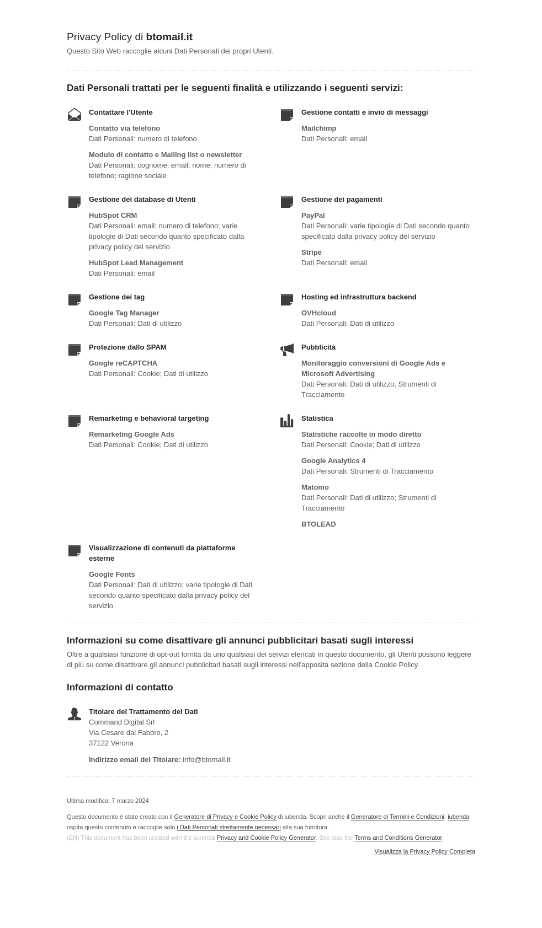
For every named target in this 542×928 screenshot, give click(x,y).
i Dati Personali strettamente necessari (228, 827)
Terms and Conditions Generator (398, 837)
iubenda (458, 816)
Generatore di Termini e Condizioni (397, 816)
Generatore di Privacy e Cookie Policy (225, 816)
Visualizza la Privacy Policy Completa (424, 852)
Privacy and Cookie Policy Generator (266, 837)
